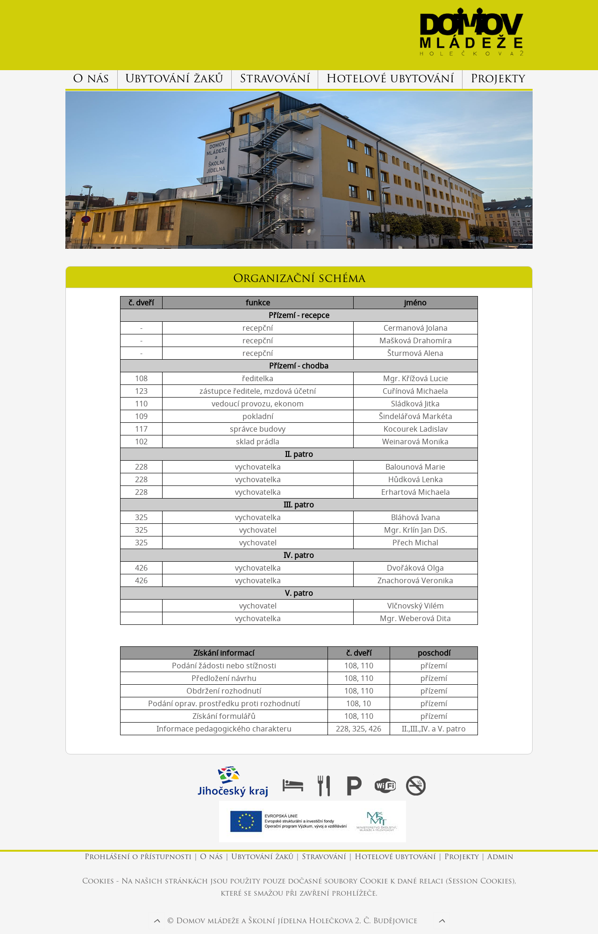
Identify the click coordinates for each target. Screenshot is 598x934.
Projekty (497, 79)
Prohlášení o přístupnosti (139, 857)
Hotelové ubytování (390, 79)
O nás (91, 79)
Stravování (275, 79)
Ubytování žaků (174, 79)
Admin (500, 857)
